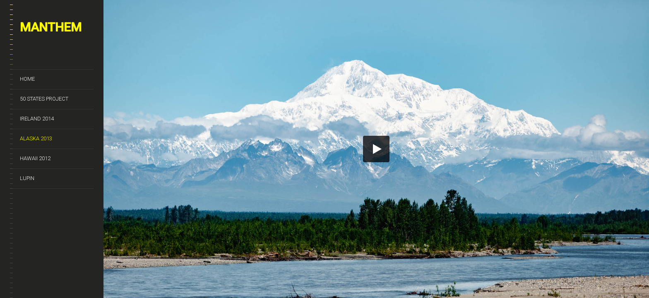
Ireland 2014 (37, 118)
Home (27, 79)
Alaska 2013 (36, 138)
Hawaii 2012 (35, 158)
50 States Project (44, 99)
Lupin (27, 178)
